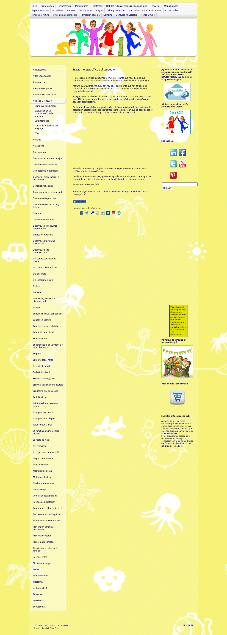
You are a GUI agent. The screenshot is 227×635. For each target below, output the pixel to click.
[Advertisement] (113, 140)
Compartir (79, 201)
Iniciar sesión (187, 625)
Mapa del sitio (64, 625)
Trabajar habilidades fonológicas (116, 191)
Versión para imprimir (45, 625)
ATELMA (91, 88)
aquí (174, 342)
